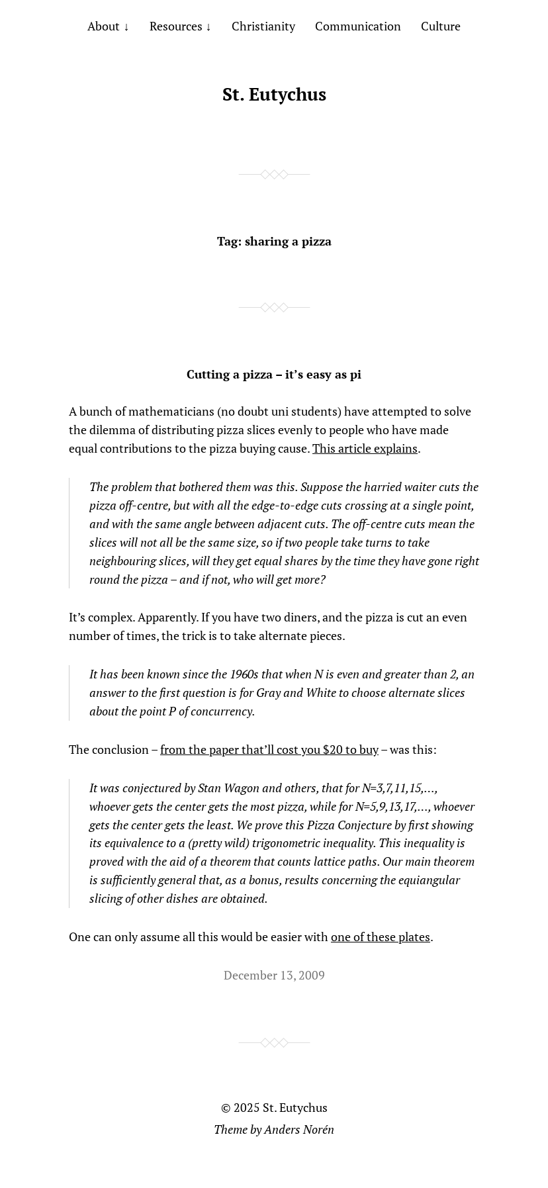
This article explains (365, 448)
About (103, 26)
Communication (358, 26)
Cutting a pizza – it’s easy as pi (274, 374)
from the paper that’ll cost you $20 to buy (269, 749)
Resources (176, 26)
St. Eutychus (274, 94)
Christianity (263, 26)
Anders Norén (299, 1129)
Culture (441, 26)
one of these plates (380, 936)
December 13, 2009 (274, 975)
